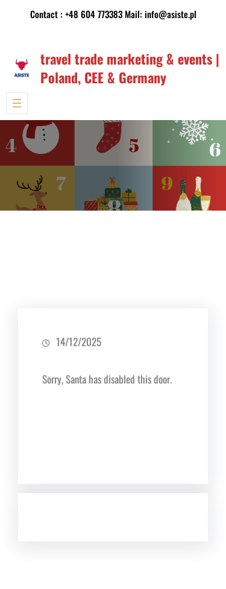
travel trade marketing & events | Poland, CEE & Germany (129, 67)
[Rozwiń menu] (17, 103)
